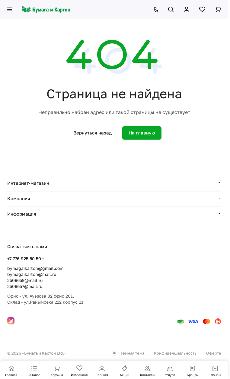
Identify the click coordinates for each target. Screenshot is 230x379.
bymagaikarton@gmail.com (35, 268)
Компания (18, 198)
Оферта (213, 353)
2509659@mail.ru (25, 280)
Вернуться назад (92, 132)
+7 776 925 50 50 (24, 258)
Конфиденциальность (175, 353)
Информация (21, 213)
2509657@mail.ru (24, 286)
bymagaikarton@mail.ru (31, 274)
